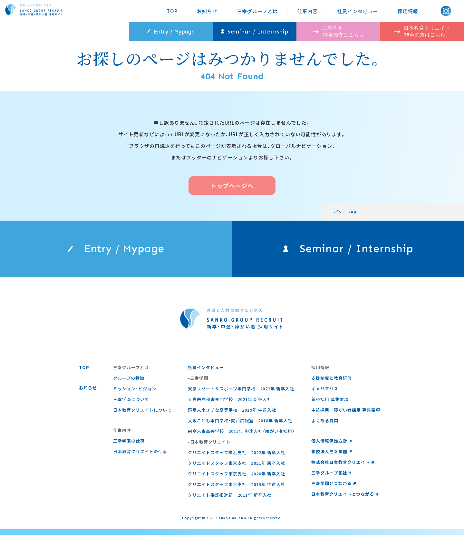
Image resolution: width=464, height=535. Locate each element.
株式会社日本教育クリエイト (341, 468)
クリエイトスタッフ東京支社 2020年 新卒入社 (235, 479)
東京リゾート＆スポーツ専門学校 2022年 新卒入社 (240, 394)
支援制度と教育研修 (330, 384)
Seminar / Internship (254, 31)
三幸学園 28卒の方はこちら (338, 31)
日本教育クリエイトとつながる (343, 500)
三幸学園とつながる (332, 489)
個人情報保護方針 (330, 447)
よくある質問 (323, 426)
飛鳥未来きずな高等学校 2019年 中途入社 (231, 416)
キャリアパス (323, 394)
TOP (172, 11)
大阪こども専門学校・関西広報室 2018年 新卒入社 (239, 426)
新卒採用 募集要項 (328, 405)
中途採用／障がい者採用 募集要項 (344, 416)
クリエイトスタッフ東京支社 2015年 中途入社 (235, 490)
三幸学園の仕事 (128, 447)
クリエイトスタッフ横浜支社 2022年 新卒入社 (235, 458)
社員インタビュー (357, 11)
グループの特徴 (128, 384)
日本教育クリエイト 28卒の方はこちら (422, 31)
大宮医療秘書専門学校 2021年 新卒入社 (229, 405)
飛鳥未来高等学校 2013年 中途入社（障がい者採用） (240, 437)
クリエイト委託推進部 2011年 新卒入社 (229, 501)
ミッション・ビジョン (134, 394)
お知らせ (207, 11)
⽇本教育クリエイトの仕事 (140, 457)
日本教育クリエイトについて (142, 416)
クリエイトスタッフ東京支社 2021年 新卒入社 (235, 469)
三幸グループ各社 (330, 478)
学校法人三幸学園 (330, 457)
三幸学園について (131, 405)
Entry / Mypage (171, 31)
